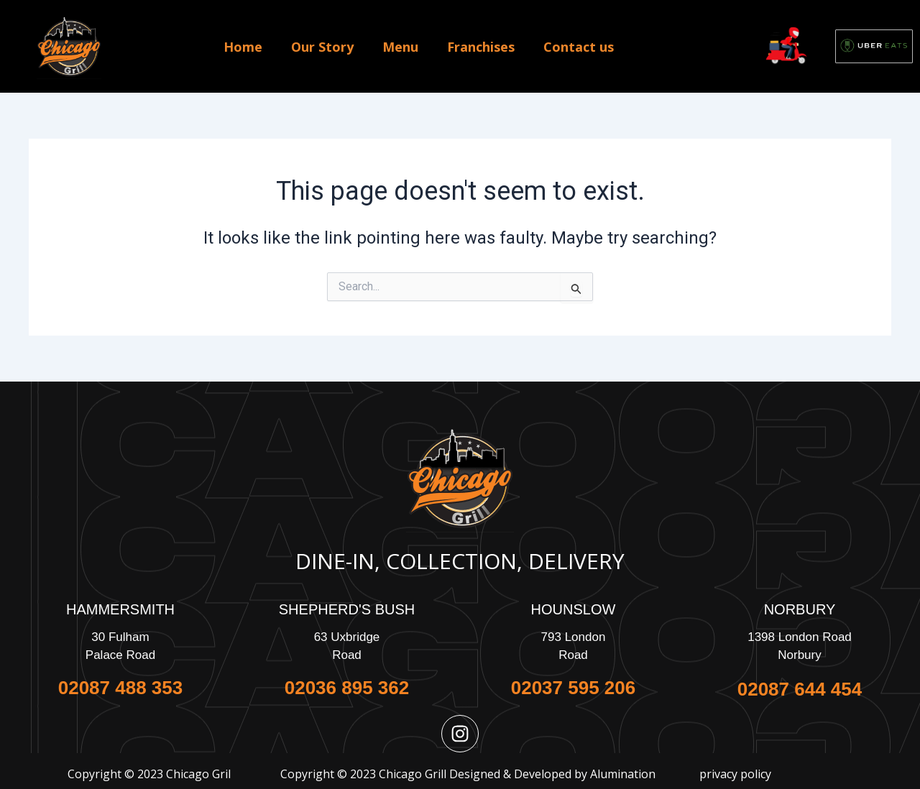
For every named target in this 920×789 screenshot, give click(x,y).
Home (243, 46)
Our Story (322, 46)
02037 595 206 (573, 687)
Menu (400, 46)
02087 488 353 (120, 687)
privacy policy (735, 774)
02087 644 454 (799, 689)
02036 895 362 (347, 687)
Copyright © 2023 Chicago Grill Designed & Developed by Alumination (468, 774)
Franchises (481, 46)
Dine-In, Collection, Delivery (460, 561)
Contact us (578, 46)
